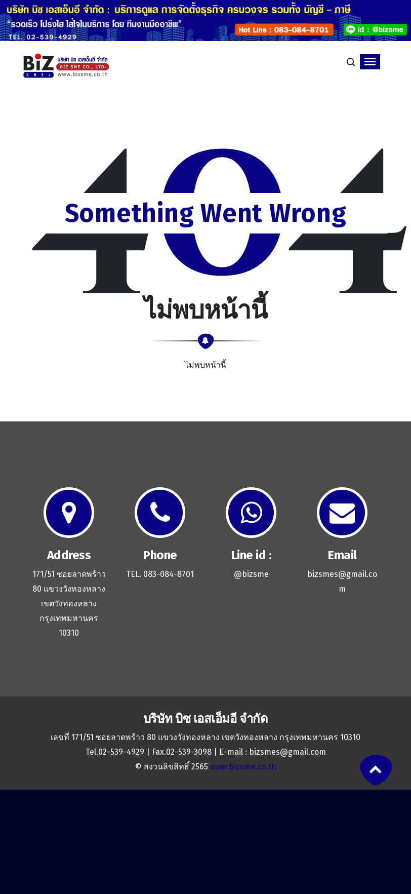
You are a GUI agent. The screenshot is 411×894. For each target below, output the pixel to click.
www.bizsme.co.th (243, 766)
